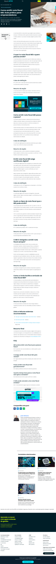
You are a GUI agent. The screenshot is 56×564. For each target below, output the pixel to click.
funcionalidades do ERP (35, 336)
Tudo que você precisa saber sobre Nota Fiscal (25, 316)
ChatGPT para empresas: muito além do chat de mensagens (45, 474)
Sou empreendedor (6, 4)
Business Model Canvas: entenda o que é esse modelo (26, 500)
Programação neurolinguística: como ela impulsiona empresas (26, 473)
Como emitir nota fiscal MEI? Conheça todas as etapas (27, 322)
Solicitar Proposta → (28, 561)
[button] (2, 24)
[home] (8, 1)
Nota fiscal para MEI (19, 319)
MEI (10, 4)
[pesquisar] (22, 1)
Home (1, 4)
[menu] (51, 1)
